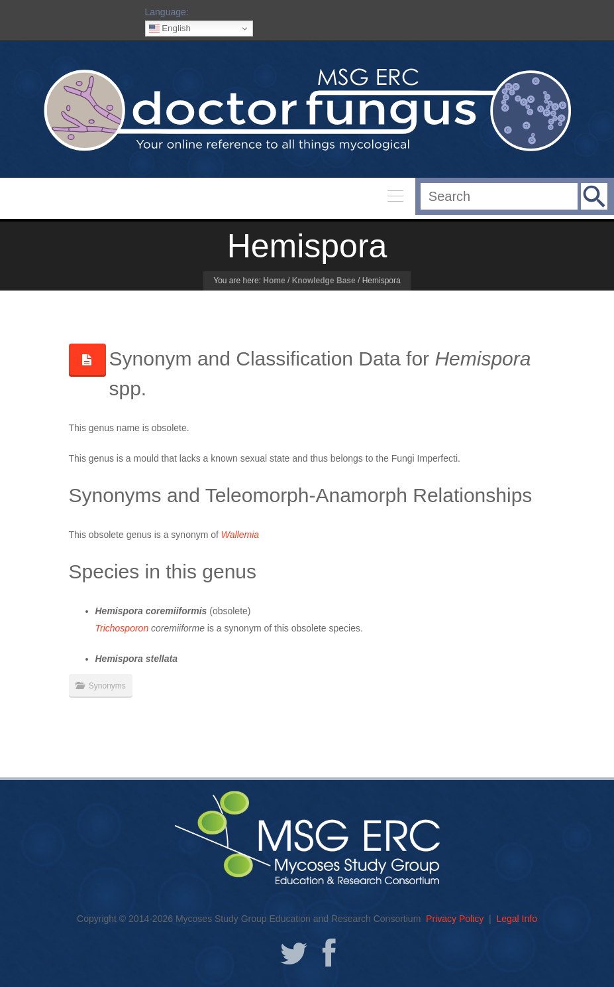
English (170, 28)
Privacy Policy (455, 918)
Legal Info (516, 918)
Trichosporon (122, 628)
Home (274, 280)
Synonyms (107, 686)
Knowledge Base (324, 280)
